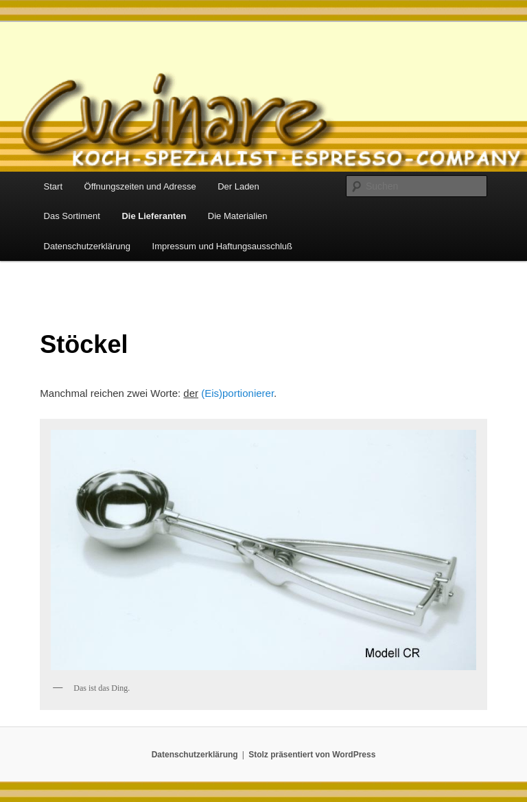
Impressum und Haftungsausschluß (222, 246)
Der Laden (238, 186)
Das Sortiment (72, 216)
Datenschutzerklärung (87, 246)
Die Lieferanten (153, 216)
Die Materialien (238, 216)
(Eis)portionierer (237, 393)
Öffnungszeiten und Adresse (140, 186)
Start (53, 186)
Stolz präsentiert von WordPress (311, 754)
